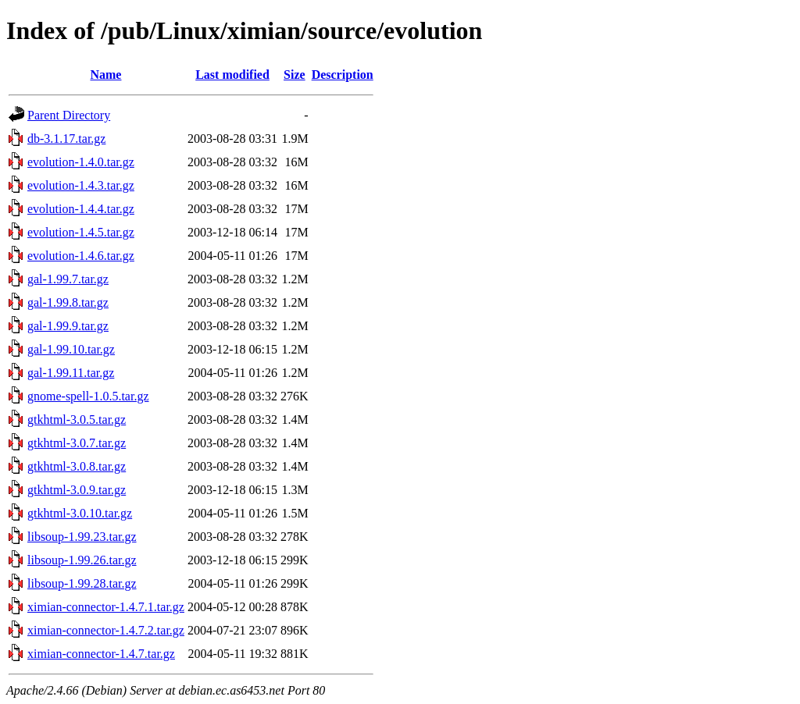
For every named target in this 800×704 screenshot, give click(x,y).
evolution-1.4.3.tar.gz (80, 185)
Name (105, 74)
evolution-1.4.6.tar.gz (80, 255)
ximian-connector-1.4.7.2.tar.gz (105, 630)
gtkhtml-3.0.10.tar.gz (79, 513)
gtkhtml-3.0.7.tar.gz (76, 443)
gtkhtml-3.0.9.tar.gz (76, 489)
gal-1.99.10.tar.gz (71, 349)
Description (342, 74)
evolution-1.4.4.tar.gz (80, 208)
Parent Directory (68, 115)
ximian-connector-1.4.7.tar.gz (101, 653)
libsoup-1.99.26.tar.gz (82, 560)
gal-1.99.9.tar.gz (68, 325)
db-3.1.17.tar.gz (66, 138)
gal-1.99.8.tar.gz (68, 302)
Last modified (232, 74)
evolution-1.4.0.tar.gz (80, 162)
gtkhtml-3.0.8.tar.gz (76, 466)
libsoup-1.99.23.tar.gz (82, 536)
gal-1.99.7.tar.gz (68, 279)
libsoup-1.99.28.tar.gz (82, 583)
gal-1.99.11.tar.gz (70, 372)
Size (294, 74)
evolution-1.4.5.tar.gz (80, 232)
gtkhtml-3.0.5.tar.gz (76, 419)
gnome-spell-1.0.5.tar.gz (88, 396)
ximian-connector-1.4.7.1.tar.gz (105, 606)
